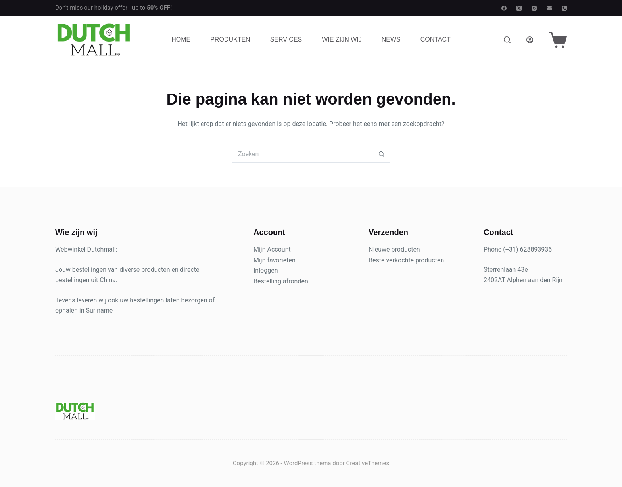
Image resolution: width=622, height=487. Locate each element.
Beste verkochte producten (406, 260)
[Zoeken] (507, 39)
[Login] (529, 39)
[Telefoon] (564, 8)
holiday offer (110, 7)
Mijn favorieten (274, 260)
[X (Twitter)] (519, 8)
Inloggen (265, 270)
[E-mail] (549, 8)
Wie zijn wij (341, 39)
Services (286, 39)
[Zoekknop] (381, 154)
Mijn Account (272, 249)
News (391, 39)
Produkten (230, 39)
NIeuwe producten (394, 249)
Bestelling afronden (280, 281)
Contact (435, 39)
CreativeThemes (368, 463)
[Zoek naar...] (302, 154)
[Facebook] (504, 8)
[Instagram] (534, 8)
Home (180, 39)
